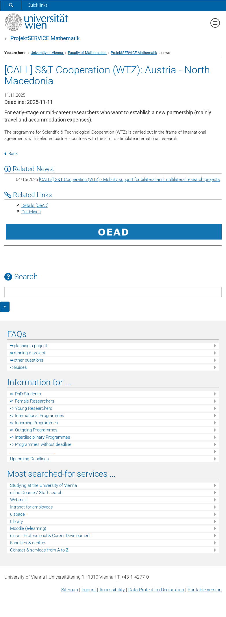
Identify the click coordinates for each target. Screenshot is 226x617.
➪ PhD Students (25, 394)
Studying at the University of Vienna (43, 485)
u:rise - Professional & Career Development (50, 535)
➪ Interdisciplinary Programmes (40, 437)
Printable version (205, 589)
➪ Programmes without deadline (40, 444)
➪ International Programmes (37, 415)
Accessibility (112, 589)
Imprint (88, 589)
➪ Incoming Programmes (34, 422)
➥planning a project (28, 345)
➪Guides (18, 367)
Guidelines (31, 211)
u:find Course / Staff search (36, 492)
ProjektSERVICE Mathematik (45, 38)
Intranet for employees (31, 507)
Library (16, 521)
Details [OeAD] (35, 205)
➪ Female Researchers (32, 401)
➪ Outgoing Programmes (34, 430)
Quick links (38, 5)
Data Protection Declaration (156, 589)
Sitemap (69, 589)
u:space (17, 514)
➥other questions (26, 360)
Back (11, 153)
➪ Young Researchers (31, 408)
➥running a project (27, 353)
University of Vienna (47, 53)
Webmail (18, 499)
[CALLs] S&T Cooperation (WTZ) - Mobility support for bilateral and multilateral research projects (129, 179)
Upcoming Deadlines (29, 458)
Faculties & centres (28, 542)
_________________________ (31, 451)
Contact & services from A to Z (39, 550)
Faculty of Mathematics (87, 53)
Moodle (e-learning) (28, 528)
